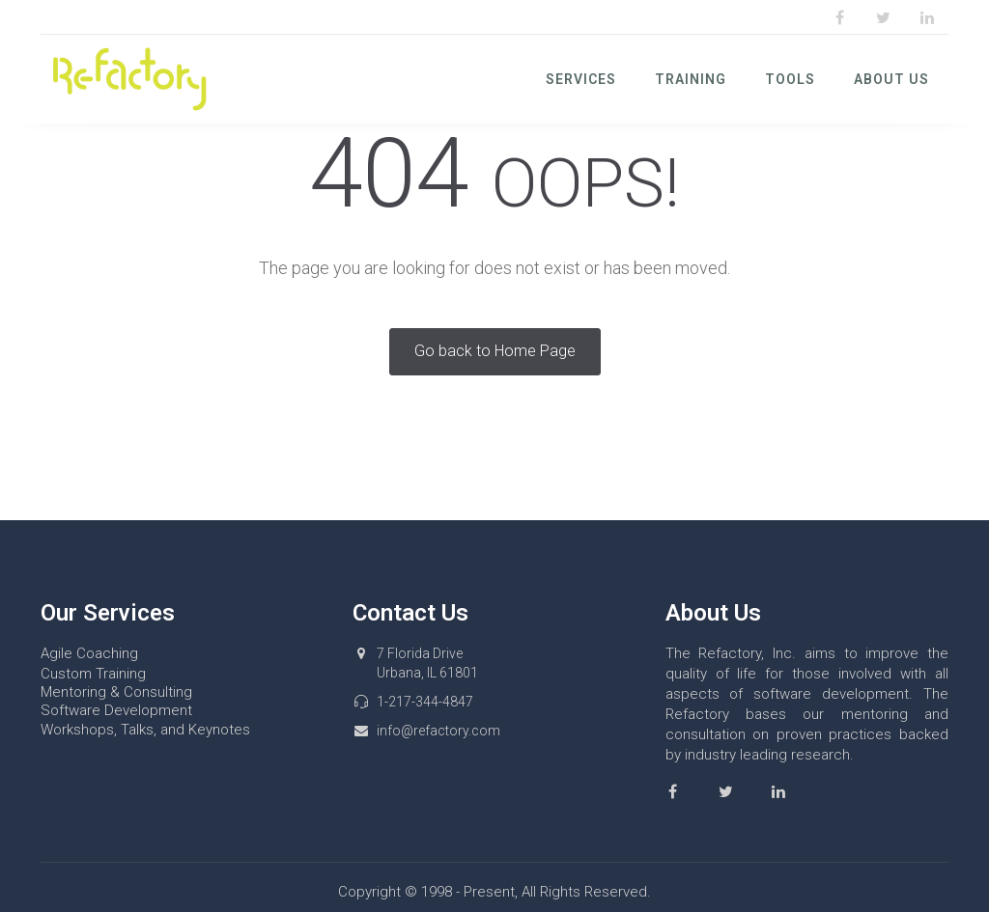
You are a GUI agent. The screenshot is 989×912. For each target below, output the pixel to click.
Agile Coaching (89, 653)
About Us (891, 79)
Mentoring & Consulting (116, 692)
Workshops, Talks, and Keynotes (145, 729)
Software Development (116, 710)
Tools (790, 79)
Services (581, 79)
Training (690, 79)
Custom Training (93, 673)
